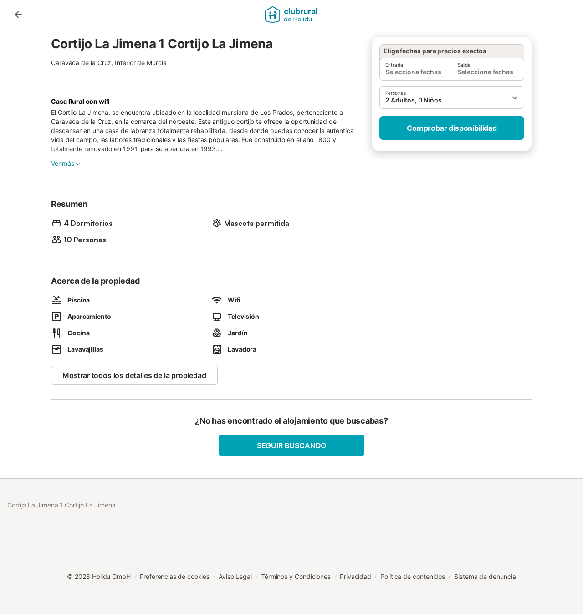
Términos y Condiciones (296, 576)
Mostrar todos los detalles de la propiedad (134, 375)
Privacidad (355, 576)
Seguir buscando (291, 445)
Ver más (66, 163)
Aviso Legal (235, 576)
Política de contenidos (412, 576)
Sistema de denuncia (485, 576)
